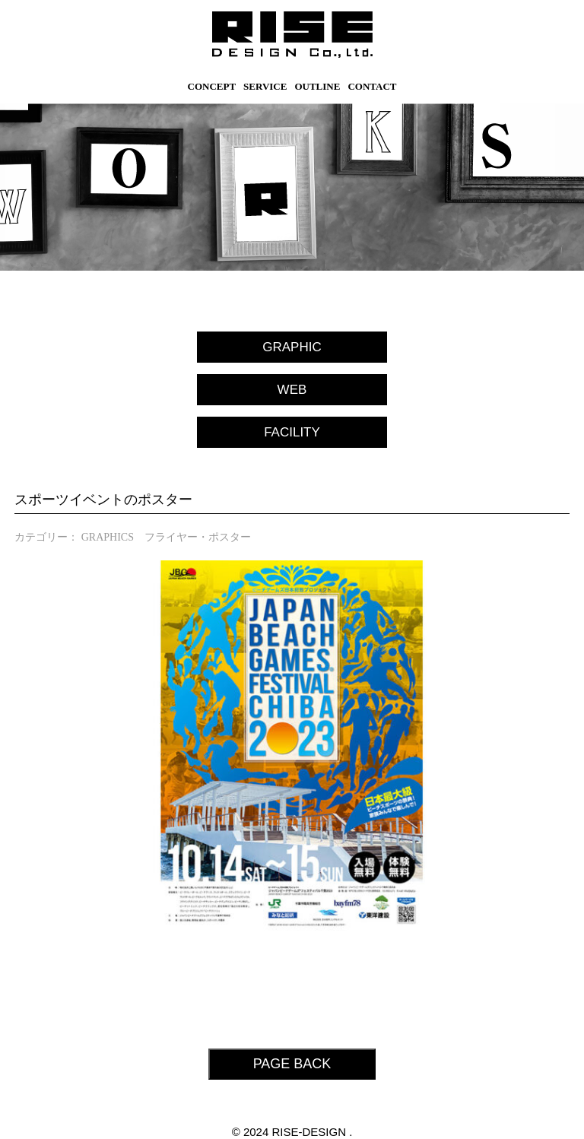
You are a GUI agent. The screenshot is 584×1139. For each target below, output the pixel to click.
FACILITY (292, 432)
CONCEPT (212, 86)
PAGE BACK (292, 1063)
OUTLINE (317, 86)
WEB (292, 389)
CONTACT (372, 86)
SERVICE (265, 86)
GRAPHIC (291, 347)
